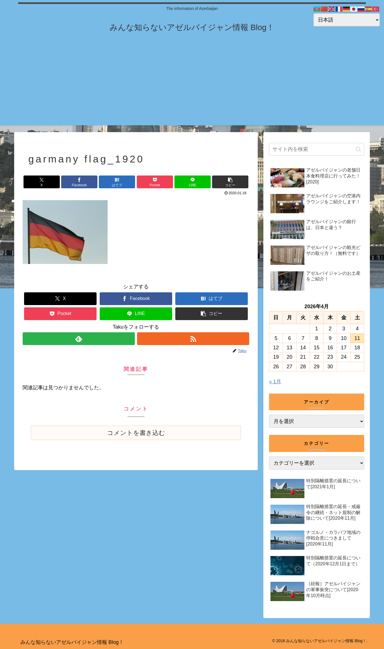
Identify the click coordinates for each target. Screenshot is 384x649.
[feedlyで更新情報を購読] (79, 338)
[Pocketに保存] (155, 182)
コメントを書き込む (136, 432)
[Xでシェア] (42, 182)
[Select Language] (346, 19)
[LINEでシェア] (192, 182)
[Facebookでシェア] (79, 182)
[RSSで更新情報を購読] (193, 338)
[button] (230, 182)
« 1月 (275, 381)
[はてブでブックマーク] (117, 182)
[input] (316, 149)
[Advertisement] (192, 85)
